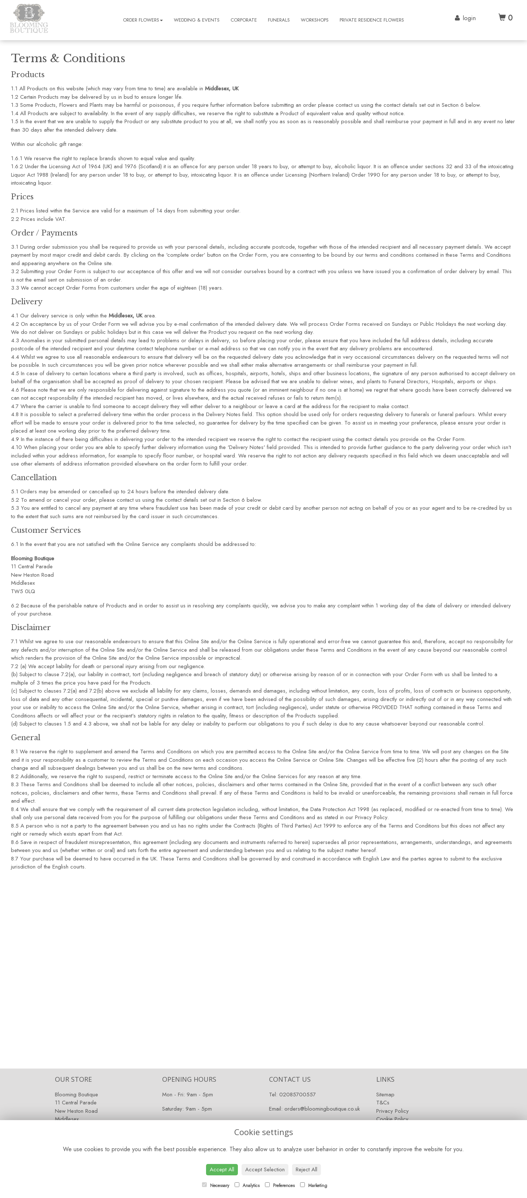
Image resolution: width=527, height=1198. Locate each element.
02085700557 (297, 1094)
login (469, 18)
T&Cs (382, 1103)
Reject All (306, 1169)
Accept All (222, 1169)
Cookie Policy (392, 1119)
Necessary (215, 1185)
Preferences (280, 1185)
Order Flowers (143, 19)
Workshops (315, 19)
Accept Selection (265, 1169)
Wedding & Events (197, 19)
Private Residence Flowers (372, 19)
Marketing (313, 1185)
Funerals (279, 19)
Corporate (244, 19)
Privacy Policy (392, 1111)
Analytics (247, 1185)
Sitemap (385, 1094)
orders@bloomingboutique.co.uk (322, 1109)
